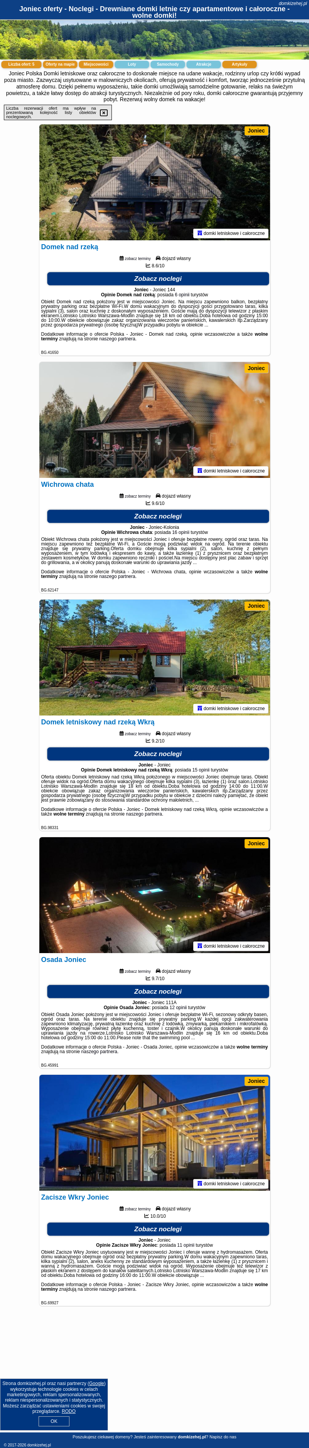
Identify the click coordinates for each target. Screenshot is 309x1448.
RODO (69, 1411)
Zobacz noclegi (158, 278)
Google (96, 1383)
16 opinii (180, 532)
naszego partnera (117, 339)
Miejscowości (96, 64)
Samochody (168, 64)
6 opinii (182, 294)
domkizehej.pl (293, 3)
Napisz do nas (222, 1436)
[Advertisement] (154, 1375)
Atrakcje (203, 64)
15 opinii (201, 770)
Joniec (256, 130)
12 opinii (178, 1007)
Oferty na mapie (60, 64)
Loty (132, 64)
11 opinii (185, 1245)
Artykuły (239, 64)
